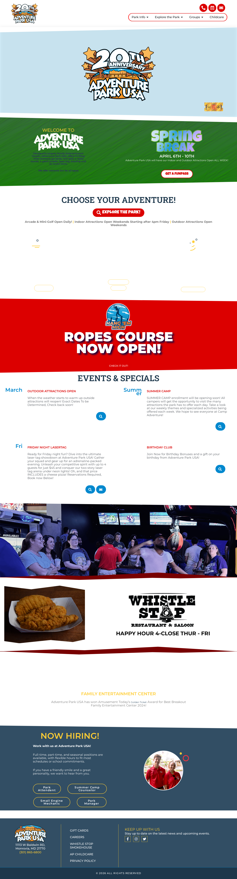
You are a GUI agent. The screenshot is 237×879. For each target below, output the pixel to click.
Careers (77, 837)
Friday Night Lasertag (56, 454)
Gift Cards (79, 830)
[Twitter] (144, 839)
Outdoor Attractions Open (63, 399)
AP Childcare (81, 854)
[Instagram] (136, 839)
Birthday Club (166, 454)
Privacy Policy (83, 861)
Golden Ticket (146, 709)
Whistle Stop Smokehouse (81, 846)
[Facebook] (128, 839)
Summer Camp (165, 399)
